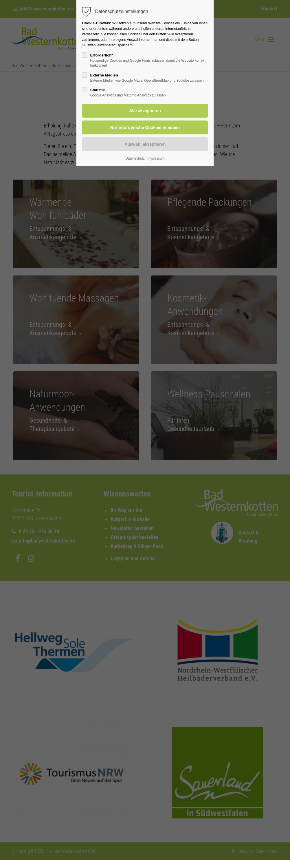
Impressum (155, 158)
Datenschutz (135, 158)
